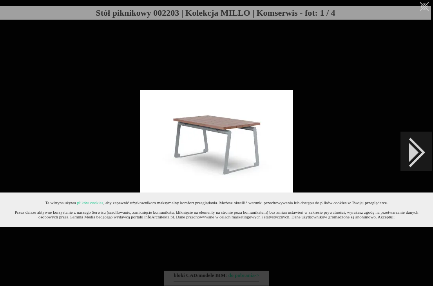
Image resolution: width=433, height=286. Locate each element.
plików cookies (90, 202)
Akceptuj (385, 216)
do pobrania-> (243, 275)
